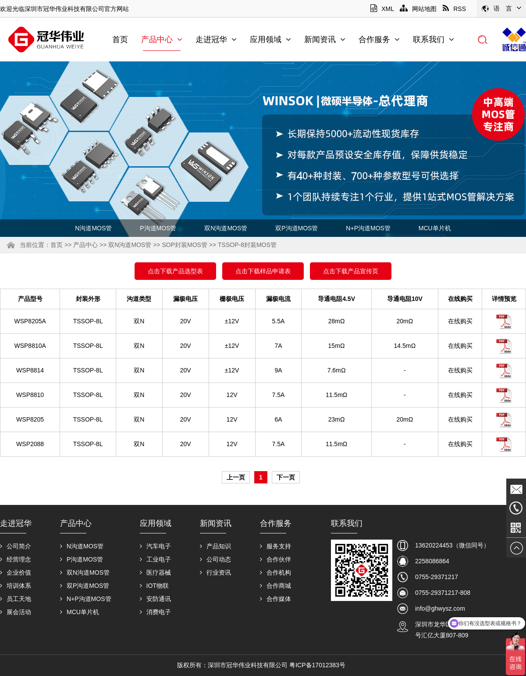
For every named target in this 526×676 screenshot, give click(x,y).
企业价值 (15, 572)
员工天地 (15, 598)
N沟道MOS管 (93, 228)
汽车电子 (155, 546)
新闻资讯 (324, 39)
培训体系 (15, 585)
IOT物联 (154, 585)
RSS (454, 8)
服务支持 (275, 546)
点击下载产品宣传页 (350, 271)
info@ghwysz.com (440, 608)
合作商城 (275, 585)
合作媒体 (275, 598)
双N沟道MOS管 (225, 228)
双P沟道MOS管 (296, 228)
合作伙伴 (275, 559)
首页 (120, 39)
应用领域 (270, 39)
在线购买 (460, 321)
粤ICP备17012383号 (317, 665)
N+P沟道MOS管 (368, 228)
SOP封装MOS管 (184, 244)
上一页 (236, 477)
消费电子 (155, 611)
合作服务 (379, 39)
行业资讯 (215, 572)
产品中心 (161, 39)
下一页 (286, 477)
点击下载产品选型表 (175, 271)
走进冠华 (216, 39)
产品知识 (215, 546)
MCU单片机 (435, 228)
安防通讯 (155, 598)
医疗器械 (155, 572)
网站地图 (418, 8)
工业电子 (155, 559)
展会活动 (15, 611)
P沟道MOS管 (158, 228)
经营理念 (15, 559)
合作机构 (275, 572)
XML (382, 8)
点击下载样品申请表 (263, 271)
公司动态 (215, 559)
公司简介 (15, 546)
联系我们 (433, 39)
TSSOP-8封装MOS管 (247, 244)
